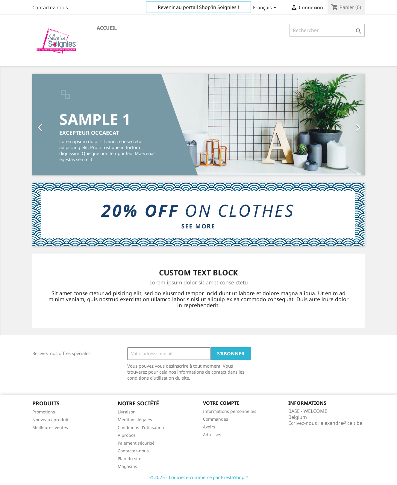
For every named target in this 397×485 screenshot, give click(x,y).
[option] (198, 124)
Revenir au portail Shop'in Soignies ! (198, 7)
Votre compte (221, 403)
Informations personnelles (229, 411)
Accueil (107, 28)
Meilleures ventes (50, 427)
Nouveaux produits (51, 419)
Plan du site (129, 458)
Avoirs (209, 427)
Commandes (215, 419)
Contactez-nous (50, 7)
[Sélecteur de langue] (265, 8)
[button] (57, 124)
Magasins (127, 466)
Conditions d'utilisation (141, 427)
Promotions (43, 412)
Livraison (127, 412)
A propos (127, 435)
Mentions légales (135, 419)
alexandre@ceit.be (341, 423)
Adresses (212, 434)
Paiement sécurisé (136, 443)
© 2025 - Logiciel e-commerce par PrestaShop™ (198, 477)
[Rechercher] (327, 30)
